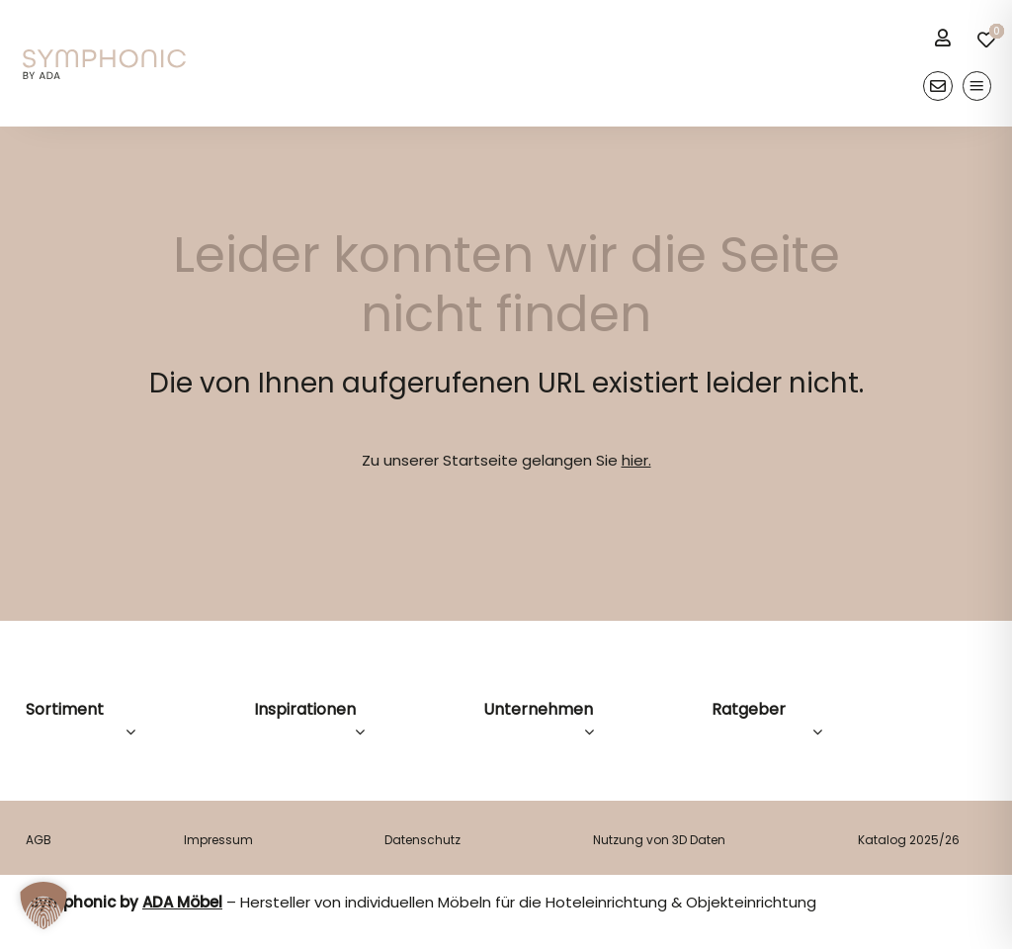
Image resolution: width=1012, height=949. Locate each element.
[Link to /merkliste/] (986, 39)
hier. (636, 460)
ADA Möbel (182, 902)
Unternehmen (538, 709)
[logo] (104, 56)
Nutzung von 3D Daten (659, 839)
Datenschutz (422, 839)
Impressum (218, 839)
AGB (38, 839)
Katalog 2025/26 (909, 839)
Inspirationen (305, 709)
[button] (43, 905)
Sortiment (65, 709)
